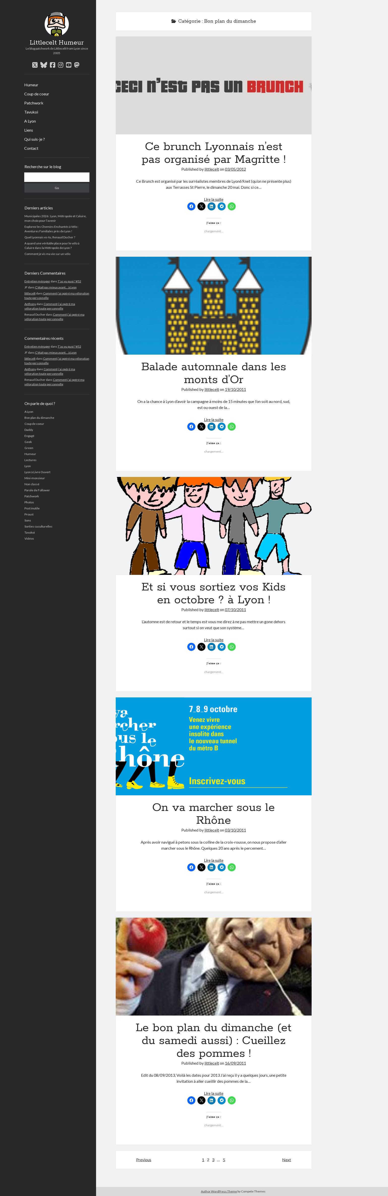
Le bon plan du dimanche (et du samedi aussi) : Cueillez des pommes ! (214, 967)
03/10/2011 (235, 830)
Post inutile (32, 508)
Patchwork (33, 102)
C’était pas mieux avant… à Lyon (56, 287)
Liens (28, 130)
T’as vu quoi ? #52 (69, 281)
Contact (31, 148)
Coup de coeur (36, 93)
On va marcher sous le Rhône (214, 746)
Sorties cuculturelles (38, 526)
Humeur (31, 84)
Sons (27, 520)
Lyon (27, 466)
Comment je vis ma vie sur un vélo (47, 254)
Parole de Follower (37, 490)
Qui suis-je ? (34, 139)
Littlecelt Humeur (57, 43)
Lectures (30, 460)
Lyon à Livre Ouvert (37, 472)
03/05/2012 (235, 169)
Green (28, 448)
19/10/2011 (235, 389)
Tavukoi (31, 111)
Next (286, 1159)
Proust (29, 514)
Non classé (31, 484)
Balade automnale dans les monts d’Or (214, 306)
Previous (143, 1159)
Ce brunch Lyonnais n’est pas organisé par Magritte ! (214, 85)
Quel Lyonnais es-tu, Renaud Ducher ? (49, 237)
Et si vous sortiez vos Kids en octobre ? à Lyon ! (214, 526)
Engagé (29, 436)
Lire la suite (213, 199)
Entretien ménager (37, 281)
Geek (28, 442)
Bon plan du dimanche (39, 418)
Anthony (30, 304)
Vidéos (29, 538)
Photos (29, 502)
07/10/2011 (235, 609)
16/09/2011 (235, 1063)
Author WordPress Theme (219, 1191)
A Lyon (30, 121)
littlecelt (30, 293)
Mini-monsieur (34, 478)
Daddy (28, 430)
